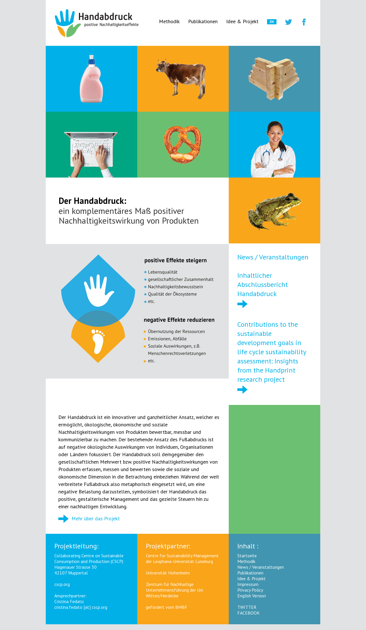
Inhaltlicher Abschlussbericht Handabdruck (262, 284)
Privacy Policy (250, 590)
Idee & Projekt (242, 21)
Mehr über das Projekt (89, 518)
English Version (251, 595)
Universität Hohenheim (168, 573)
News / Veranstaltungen (273, 257)
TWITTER (246, 607)
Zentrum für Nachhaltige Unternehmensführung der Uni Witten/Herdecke (174, 589)
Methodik (169, 21)
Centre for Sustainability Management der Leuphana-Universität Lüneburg (182, 558)
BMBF (181, 607)
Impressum (247, 584)
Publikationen (203, 21)
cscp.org (62, 584)
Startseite (247, 555)
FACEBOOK (248, 613)
